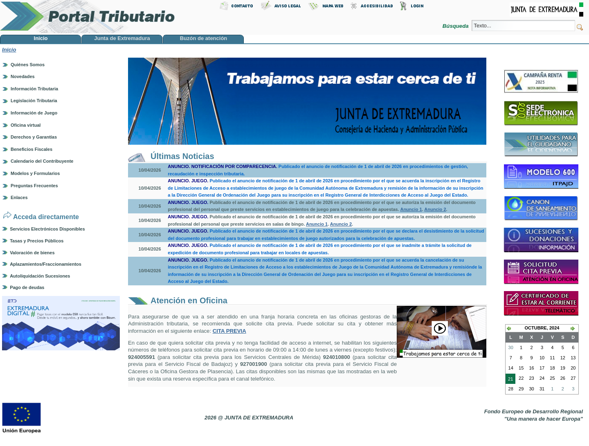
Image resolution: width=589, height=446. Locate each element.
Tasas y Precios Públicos (36, 240)
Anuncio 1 (411, 209)
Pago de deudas (27, 287)
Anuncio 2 (435, 209)
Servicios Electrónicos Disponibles (47, 228)
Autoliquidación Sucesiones (40, 275)
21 (509, 380)
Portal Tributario (87, 16)
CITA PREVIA (229, 331)
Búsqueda (456, 26)
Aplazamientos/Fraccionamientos (45, 264)
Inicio (9, 50)
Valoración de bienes (32, 252)
